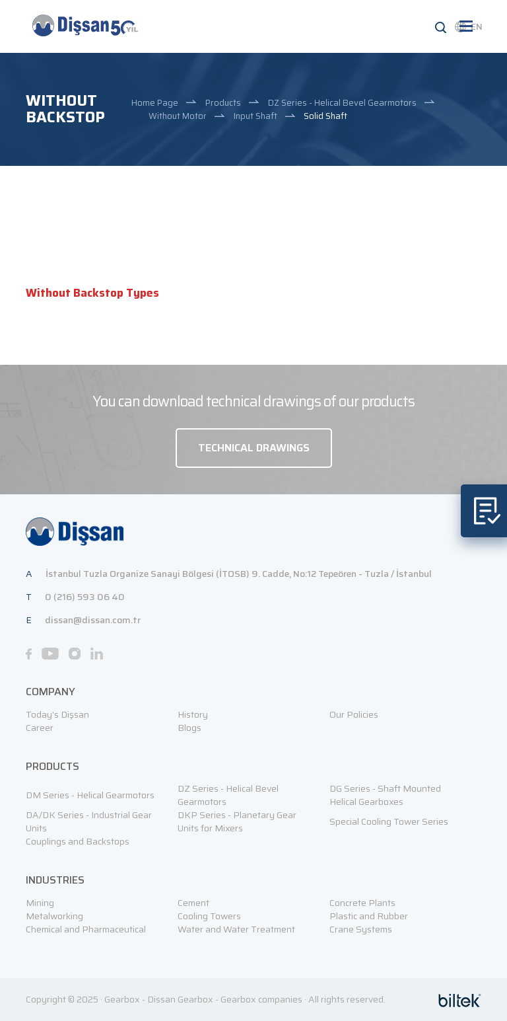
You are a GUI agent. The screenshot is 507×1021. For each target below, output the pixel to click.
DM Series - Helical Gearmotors (90, 795)
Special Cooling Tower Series (388, 821)
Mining (40, 902)
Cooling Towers (209, 916)
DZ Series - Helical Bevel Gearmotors (342, 103)
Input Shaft (255, 116)
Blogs (189, 727)
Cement (193, 902)
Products (223, 103)
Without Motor (178, 116)
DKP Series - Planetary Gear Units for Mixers (237, 821)
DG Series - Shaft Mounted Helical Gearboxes (385, 795)
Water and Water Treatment (236, 929)
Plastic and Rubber (368, 916)
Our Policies (353, 714)
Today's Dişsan (57, 714)
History (193, 714)
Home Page (154, 103)
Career (39, 727)
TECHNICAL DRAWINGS (254, 447)
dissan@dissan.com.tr (93, 620)
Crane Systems (360, 929)
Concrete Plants (362, 902)
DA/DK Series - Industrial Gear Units (89, 821)
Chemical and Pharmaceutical (86, 929)
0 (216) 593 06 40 (85, 596)
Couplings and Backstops (77, 841)
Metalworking (54, 916)
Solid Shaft (325, 116)
